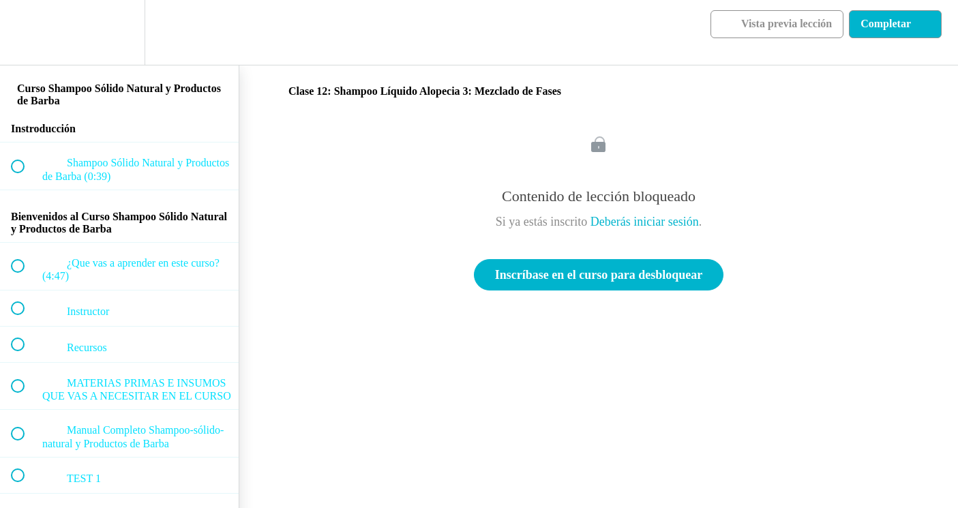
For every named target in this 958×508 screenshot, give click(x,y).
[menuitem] (119, 32)
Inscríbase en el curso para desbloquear (599, 275)
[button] (25, 32)
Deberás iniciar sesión (644, 221)
